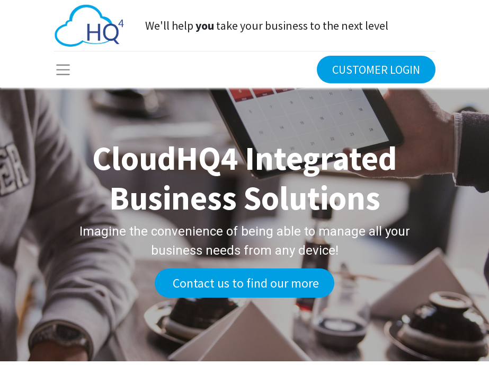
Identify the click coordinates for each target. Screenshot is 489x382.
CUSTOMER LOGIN (376, 69)
